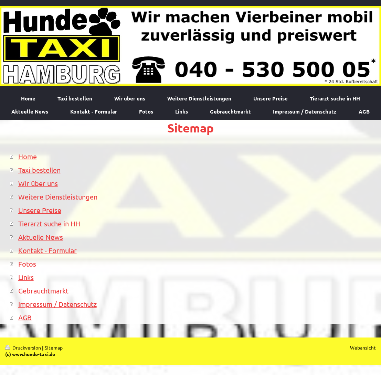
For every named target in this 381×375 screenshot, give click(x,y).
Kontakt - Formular (47, 250)
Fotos (27, 263)
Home (27, 156)
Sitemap (54, 347)
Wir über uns (38, 183)
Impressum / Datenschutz (57, 304)
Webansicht (363, 347)
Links (26, 277)
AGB (25, 317)
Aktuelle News (40, 237)
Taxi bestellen (39, 169)
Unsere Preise (39, 210)
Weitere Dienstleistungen (57, 196)
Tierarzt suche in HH (49, 223)
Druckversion (23, 347)
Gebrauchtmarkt (43, 290)
